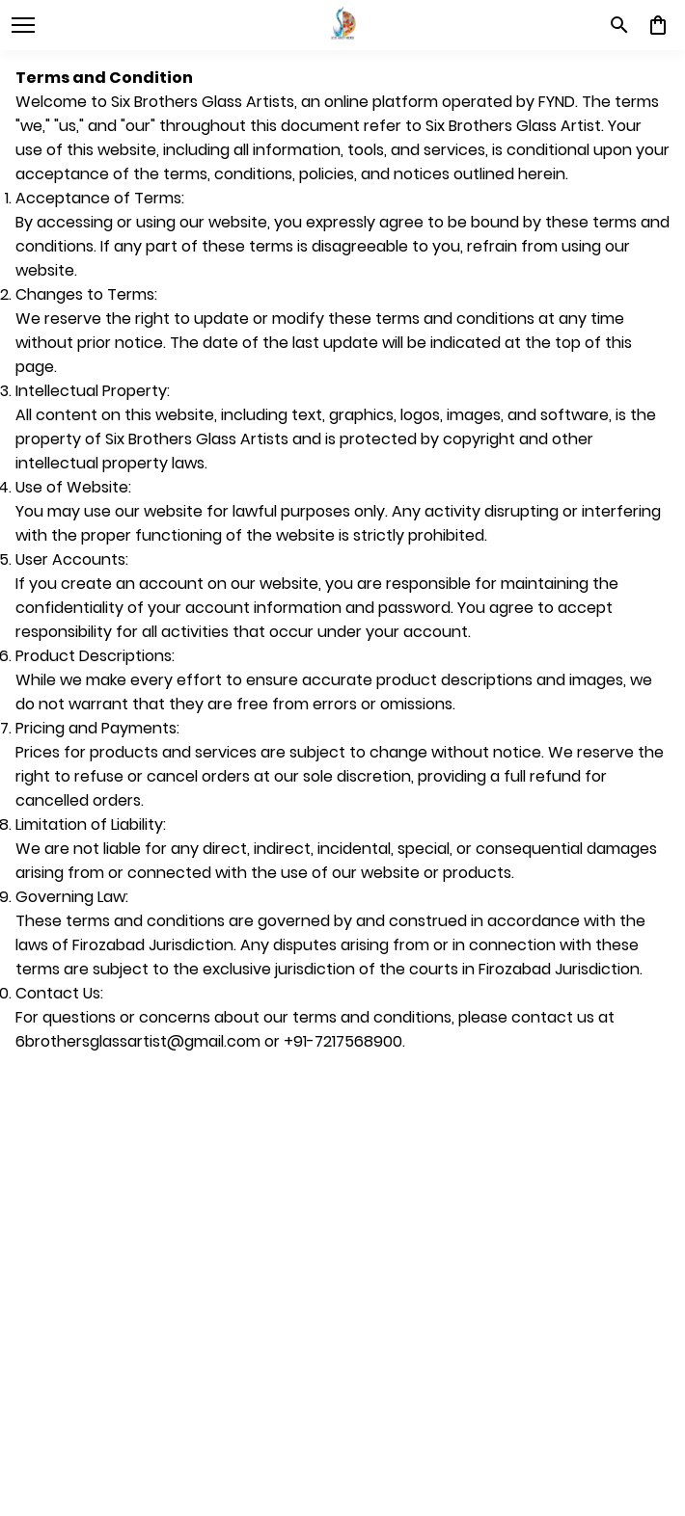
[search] (619, 25)
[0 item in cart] (658, 25)
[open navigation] (23, 25)
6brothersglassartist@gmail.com (137, 1041)
